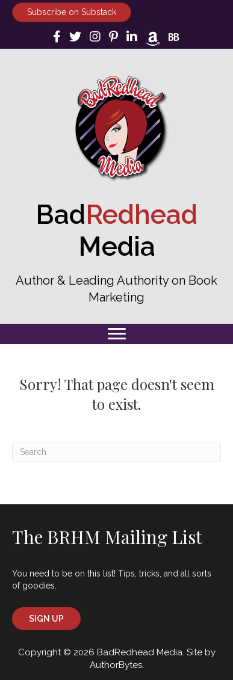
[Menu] (117, 334)
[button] (46, 618)
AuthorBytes (116, 665)
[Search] (116, 452)
